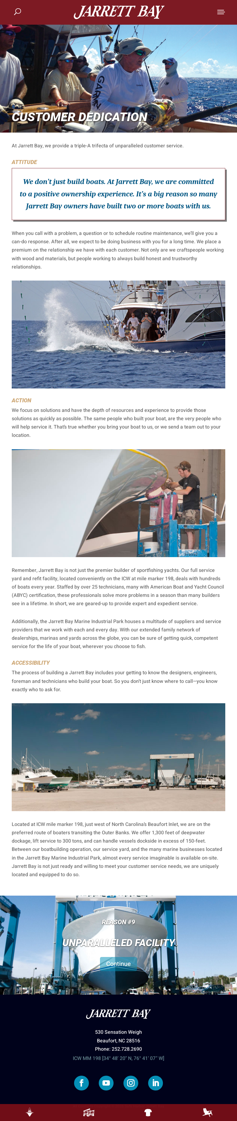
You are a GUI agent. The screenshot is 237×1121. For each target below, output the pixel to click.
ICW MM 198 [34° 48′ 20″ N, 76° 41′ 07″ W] (118, 1058)
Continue (118, 963)
